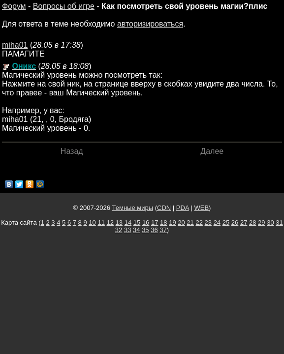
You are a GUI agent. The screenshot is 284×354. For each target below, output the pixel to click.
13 (119, 222)
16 (145, 222)
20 (181, 222)
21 (190, 222)
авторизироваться (150, 24)
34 (136, 230)
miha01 (15, 45)
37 (162, 230)
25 (225, 222)
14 (128, 222)
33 (127, 230)
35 (145, 230)
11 (100, 222)
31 (279, 222)
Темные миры (133, 207)
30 (270, 222)
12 (110, 222)
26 (234, 222)
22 (198, 222)
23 (208, 222)
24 (217, 222)
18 (163, 222)
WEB (201, 207)
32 (118, 230)
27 (243, 222)
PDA (182, 207)
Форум (14, 6)
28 (252, 222)
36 (154, 230)
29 (261, 222)
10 (92, 222)
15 (136, 222)
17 (154, 222)
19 (172, 222)
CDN (164, 207)
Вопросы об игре (64, 6)
